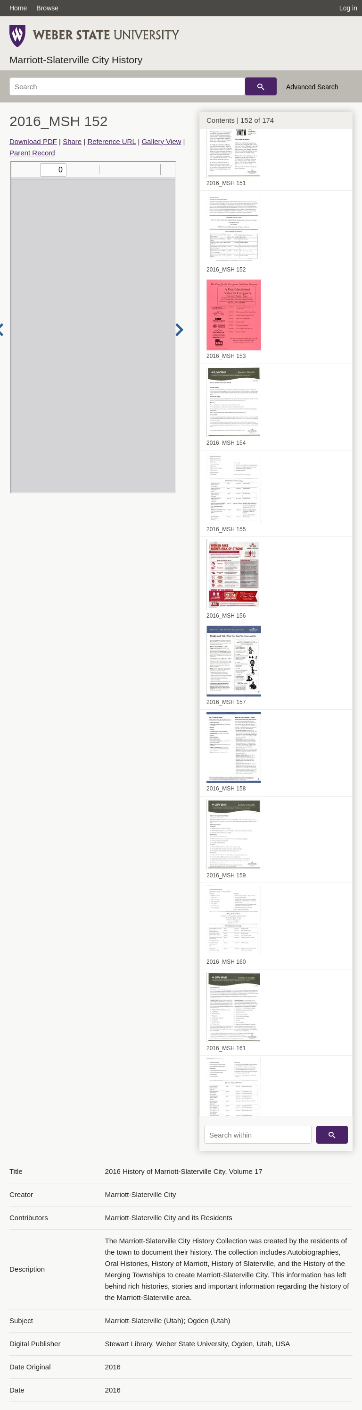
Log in (348, 8)
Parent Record (32, 153)
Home (18, 8)
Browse (47, 8)
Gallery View (161, 141)
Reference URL (111, 141)
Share (72, 141)
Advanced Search (312, 87)
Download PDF (33, 141)
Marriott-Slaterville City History (75, 59)
